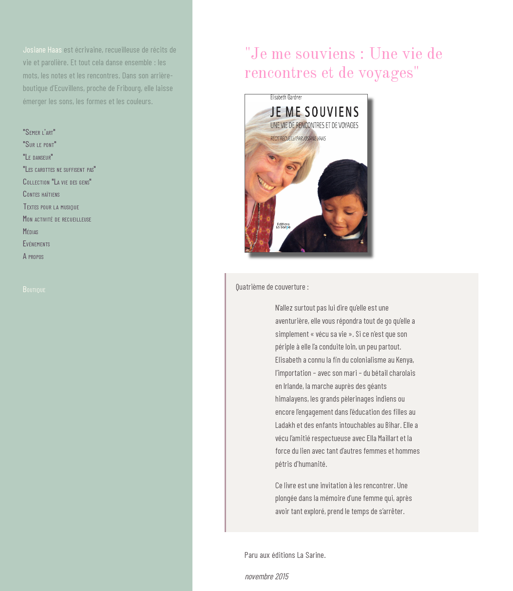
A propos (33, 255)
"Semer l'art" (39, 131)
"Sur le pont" (40, 143)
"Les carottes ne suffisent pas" (59, 168)
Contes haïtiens (41, 193)
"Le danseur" (38, 156)
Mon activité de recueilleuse (57, 218)
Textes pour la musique (51, 206)
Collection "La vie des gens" (57, 181)
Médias (30, 230)
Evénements (36, 243)
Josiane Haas (42, 49)
